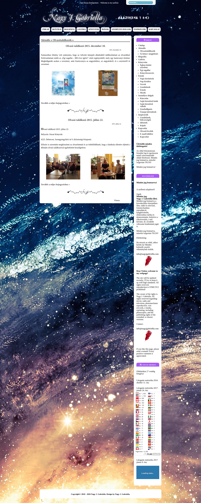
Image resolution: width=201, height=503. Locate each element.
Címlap (45, 29)
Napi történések (147, 79)
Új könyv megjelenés (149, 54)
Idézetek (143, 123)
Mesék (143, 93)
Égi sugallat (145, 70)
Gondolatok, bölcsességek (145, 118)
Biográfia (69, 29)
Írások (105, 29)
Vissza (117, 200)
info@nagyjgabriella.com (147, 261)
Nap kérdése (145, 81)
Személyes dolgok (121, 29)
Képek (143, 125)
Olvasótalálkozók (62, 40)
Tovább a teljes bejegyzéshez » (55, 103)
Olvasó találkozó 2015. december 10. (85, 46)
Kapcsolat (154, 29)
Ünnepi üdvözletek (148, 112)
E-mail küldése (146, 134)
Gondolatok (145, 87)
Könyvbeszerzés (147, 73)
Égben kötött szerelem (145, 66)
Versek (143, 84)
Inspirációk (140, 29)
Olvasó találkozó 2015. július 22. (85, 120)
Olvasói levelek (146, 131)
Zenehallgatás (146, 109)
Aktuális (56, 29)
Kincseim (144, 98)
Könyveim (94, 29)
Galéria (81, 29)
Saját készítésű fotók (149, 101)
